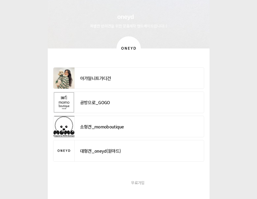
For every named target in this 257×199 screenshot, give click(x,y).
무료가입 (137, 182)
